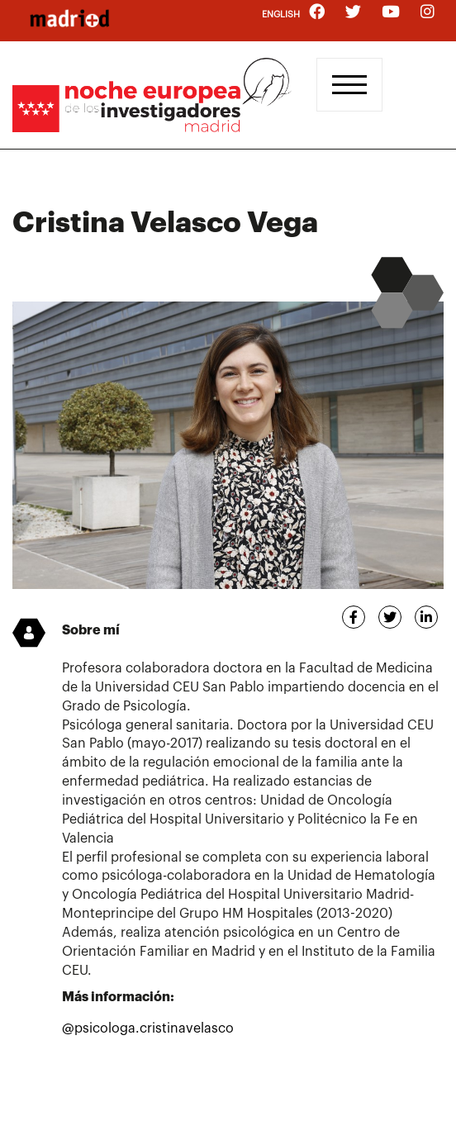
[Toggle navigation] (349, 85)
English (281, 14)
